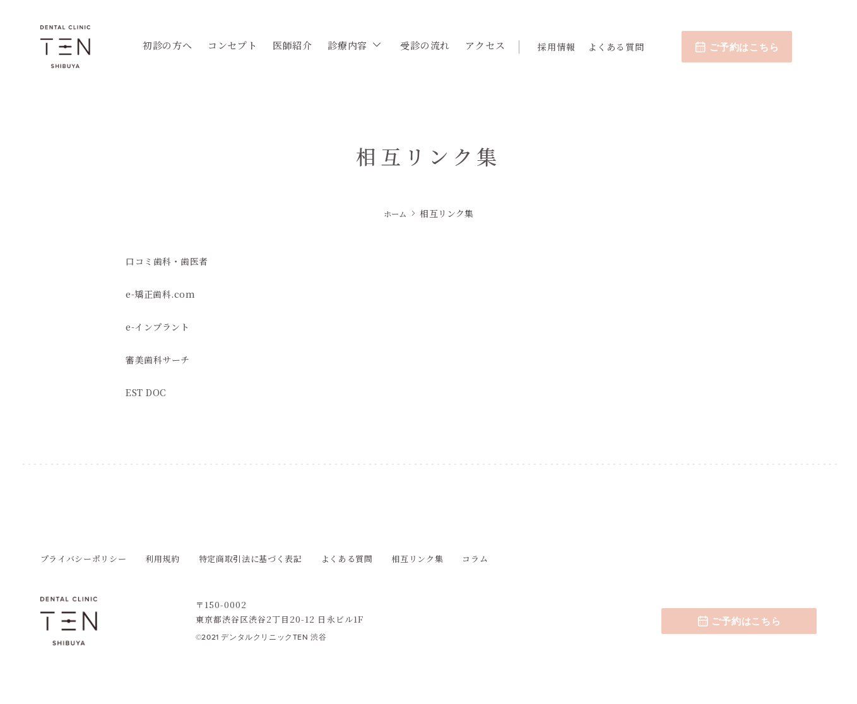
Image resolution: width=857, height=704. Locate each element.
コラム (475, 559)
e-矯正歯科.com (162, 293)
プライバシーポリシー (83, 559)
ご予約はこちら (742, 47)
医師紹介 (297, 45)
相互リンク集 (417, 559)
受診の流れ (431, 45)
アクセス (491, 45)
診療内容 (352, 45)
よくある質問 (621, 46)
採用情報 (562, 46)
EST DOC (148, 391)
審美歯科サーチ (160, 359)
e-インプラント (160, 326)
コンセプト (238, 45)
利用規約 (162, 559)
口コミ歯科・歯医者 (169, 260)
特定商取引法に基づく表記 (250, 559)
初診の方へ (173, 45)
